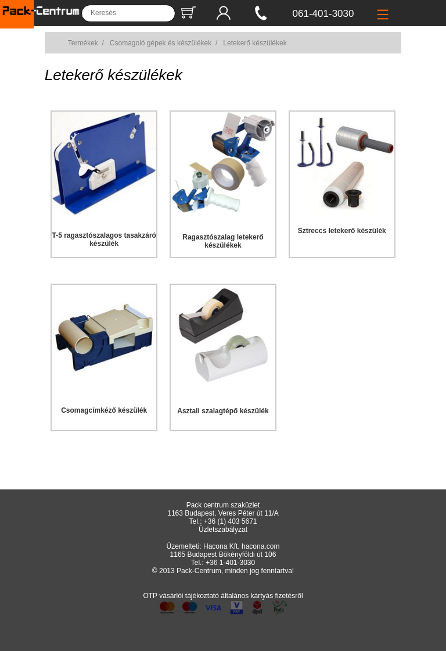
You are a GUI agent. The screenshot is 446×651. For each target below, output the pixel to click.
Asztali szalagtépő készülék (222, 411)
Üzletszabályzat (223, 529)
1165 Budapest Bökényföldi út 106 (223, 554)
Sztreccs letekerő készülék (342, 231)
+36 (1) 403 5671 (230, 521)
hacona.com (260, 546)
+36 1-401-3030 (230, 563)
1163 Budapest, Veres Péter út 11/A (222, 513)
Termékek (83, 43)
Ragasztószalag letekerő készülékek (222, 241)
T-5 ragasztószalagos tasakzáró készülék (104, 239)
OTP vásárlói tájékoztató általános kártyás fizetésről (223, 596)
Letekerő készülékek (254, 43)
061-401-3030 (323, 13)
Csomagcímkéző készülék (104, 410)
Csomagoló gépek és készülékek (160, 43)
